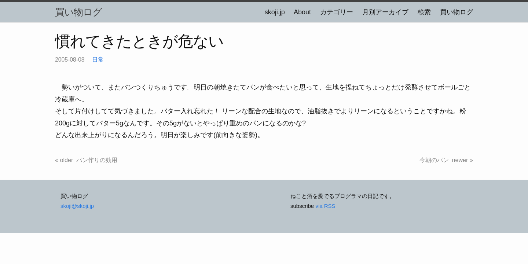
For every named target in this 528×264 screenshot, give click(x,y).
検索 (424, 12)
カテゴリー (336, 12)
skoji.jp (275, 12)
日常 (98, 59)
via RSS (325, 206)
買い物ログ (78, 12)
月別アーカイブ (385, 12)
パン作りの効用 (96, 160)
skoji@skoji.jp (77, 206)
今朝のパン (434, 160)
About (302, 12)
